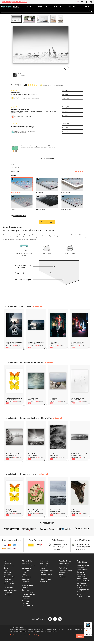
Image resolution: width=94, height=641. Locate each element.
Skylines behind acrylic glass (83, 582)
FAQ (5, 570)
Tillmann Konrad (23, 75)
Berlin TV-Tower (33, 454)
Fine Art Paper (45, 579)
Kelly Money (32, 399)
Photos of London (65, 570)
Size (12, 164)
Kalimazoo (75, 510)
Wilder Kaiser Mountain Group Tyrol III (79, 454)
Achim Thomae (77, 455)
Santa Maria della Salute (14, 454)
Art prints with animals (82, 586)
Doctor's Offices (27, 605)
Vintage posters (83, 590)
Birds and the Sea (56, 510)
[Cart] (91, 2)
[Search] (91, 10)
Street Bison (54, 398)
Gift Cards (43, 581)
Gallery (24, 575)
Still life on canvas (83, 596)
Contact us (7, 564)
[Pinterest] (60, 619)
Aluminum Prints (46, 570)
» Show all (37, 306)
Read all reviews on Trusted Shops (53, 85)
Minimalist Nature (77, 398)
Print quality (15, 171)
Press (24, 572)
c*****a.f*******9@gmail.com (22, 98)
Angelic (52, 454)
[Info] (13, 179)
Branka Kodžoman (34, 511)
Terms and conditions (26, 635)
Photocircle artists (10, 590)
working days (19, 215)
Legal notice (8, 581)
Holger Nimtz (76, 399)
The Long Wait (33, 398)
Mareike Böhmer (55, 511)
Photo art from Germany (82, 571)
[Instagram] (50, 619)
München (62, 577)
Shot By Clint (54, 455)
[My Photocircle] (86, 2)
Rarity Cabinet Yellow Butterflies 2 (14, 398)
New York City (64, 566)
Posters (43, 572)
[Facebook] (55, 619)
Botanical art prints (81, 593)
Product (14, 175)
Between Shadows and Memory (14, 342)
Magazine (25, 581)
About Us (25, 564)
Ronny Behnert (11, 455)
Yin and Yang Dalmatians (36, 510)
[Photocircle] (10, 6)
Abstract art (81, 574)
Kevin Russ (54, 399)
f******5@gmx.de (19, 116)
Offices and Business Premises (26, 599)
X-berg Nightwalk (77, 342)
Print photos (26, 577)
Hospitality (26, 603)
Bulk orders (26, 590)
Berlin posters (64, 564)
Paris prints (63, 568)
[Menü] (91, 623)
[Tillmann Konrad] (15, 75)
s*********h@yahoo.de (20, 131)
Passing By (53, 342)
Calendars (44, 564)
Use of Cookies (9, 583)
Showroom (26, 570)
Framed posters (46, 575)
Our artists (25, 579)
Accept (80, 636)
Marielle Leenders (12, 399)
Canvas (43, 577)
